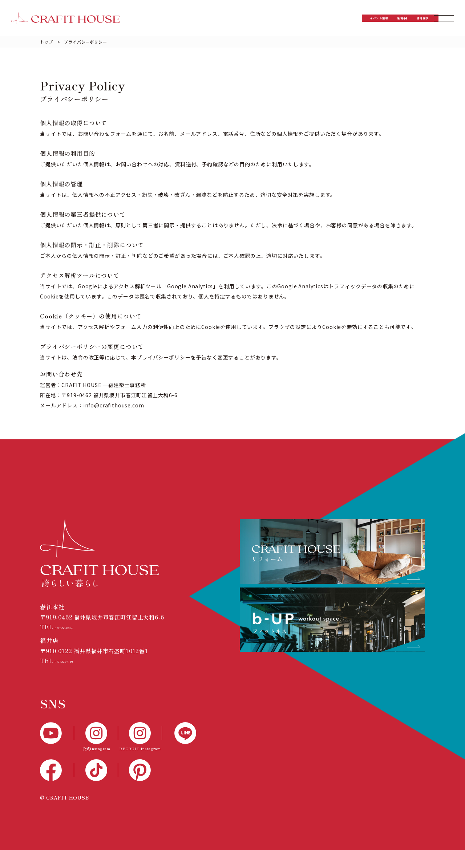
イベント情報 (277, 18)
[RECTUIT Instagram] (140, 737)
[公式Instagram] (96, 737)
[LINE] (179, 733)
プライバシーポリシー (85, 42)
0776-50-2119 (74, 660)
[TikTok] (96, 770)
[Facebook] (57, 770)
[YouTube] (57, 733)
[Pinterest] (140, 770)
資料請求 (393, 18)
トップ (46, 42)
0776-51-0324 (74, 627)
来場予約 (335, 18)
